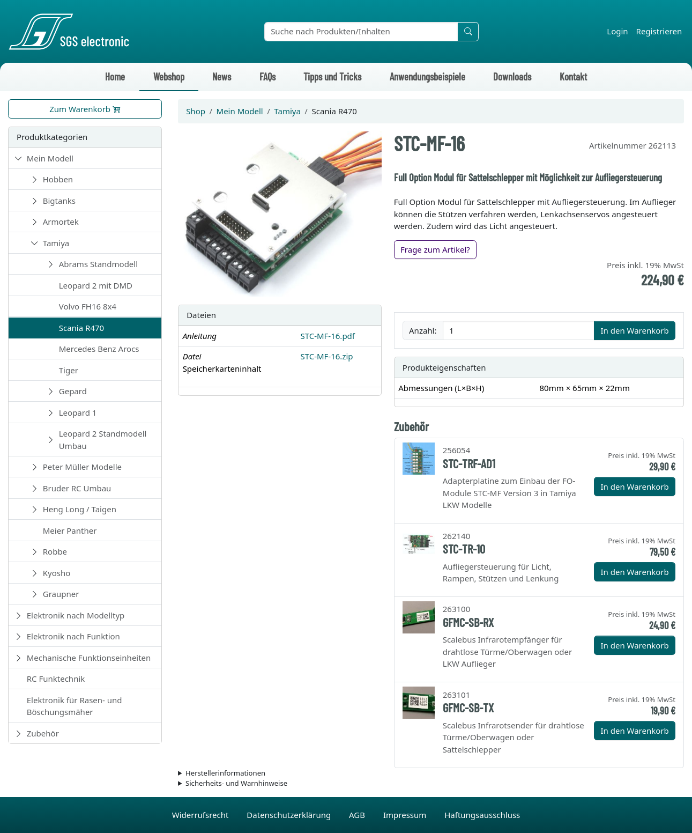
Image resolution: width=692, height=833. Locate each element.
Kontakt (573, 76)
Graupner (61, 593)
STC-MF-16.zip (326, 356)
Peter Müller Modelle (82, 466)
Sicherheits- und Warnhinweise (236, 783)
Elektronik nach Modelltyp (76, 615)
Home (115, 76)
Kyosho (57, 572)
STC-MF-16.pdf (327, 335)
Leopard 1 (78, 412)
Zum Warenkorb (85, 109)
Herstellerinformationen (225, 773)
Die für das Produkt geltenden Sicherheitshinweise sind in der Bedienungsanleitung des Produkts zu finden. (431, 783)
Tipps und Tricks (332, 76)
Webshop (168, 76)
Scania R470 (81, 327)
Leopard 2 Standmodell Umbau (103, 439)
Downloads (512, 76)
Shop (195, 111)
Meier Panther (70, 530)
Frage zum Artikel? (435, 249)
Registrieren (659, 31)
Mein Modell (50, 158)
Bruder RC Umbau (77, 488)
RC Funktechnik (56, 678)
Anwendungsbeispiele (427, 76)
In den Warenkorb (634, 330)
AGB (358, 814)
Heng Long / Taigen (79, 509)
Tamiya (56, 243)
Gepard (73, 391)
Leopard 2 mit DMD (95, 285)
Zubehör (43, 733)
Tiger (68, 370)
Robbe (55, 551)
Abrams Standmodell (98, 264)
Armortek (61, 221)
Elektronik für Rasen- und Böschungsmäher (74, 706)
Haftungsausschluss (482, 814)
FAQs (267, 76)
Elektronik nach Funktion (73, 636)
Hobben (58, 179)
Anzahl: (422, 330)
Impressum (405, 814)
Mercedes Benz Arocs (99, 348)
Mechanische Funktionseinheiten (89, 657)
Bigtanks (59, 200)
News (221, 76)
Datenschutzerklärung (290, 814)
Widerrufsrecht (201, 814)
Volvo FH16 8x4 (87, 306)
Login (617, 31)
